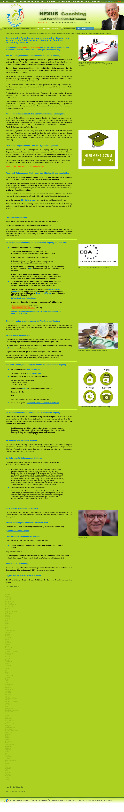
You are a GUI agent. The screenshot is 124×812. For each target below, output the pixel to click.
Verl (6, 765)
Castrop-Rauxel (10, 631)
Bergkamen (8, 613)
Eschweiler (8, 662)
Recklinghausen (10, 727)
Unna (6, 762)
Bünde (7, 627)
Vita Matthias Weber (28, 28)
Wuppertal (8, 776)
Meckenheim (9, 689)
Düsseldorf (8, 648)
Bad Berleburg (9, 601)
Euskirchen (8, 665)
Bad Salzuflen (9, 606)
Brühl (6, 625)
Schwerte (8, 748)
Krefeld (7, 686)
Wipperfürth (8, 769)
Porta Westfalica (10, 720)
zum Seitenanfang (12, 586)
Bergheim (8, 610)
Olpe (6, 713)
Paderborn (8, 717)
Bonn (6, 620)
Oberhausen (9, 712)
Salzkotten (8, 741)
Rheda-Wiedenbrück (11, 731)
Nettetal (7, 705)
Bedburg (7, 608)
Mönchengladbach (11, 698)
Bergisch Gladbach (11, 612)
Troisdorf (7, 758)
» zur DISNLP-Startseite (14, 787)
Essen (7, 663)
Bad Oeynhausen (10, 605)
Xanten (7, 777)
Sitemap (85, 22)
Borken (7, 622)
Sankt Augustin (10, 743)
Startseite (9, 33)
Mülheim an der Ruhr (11, 701)
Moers (7, 700)
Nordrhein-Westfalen (11, 710)
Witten (7, 770)
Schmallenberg (10, 745)
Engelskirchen (9, 653)
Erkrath (7, 660)
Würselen (8, 774)
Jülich (6, 670)
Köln (6, 682)
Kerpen (7, 679)
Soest (6, 753)
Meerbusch (8, 691)
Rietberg (7, 738)
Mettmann (8, 694)
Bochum (7, 618)
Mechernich (8, 688)
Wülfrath (7, 772)
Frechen (7, 667)
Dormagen (8, 639)
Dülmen (7, 644)
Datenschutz (71, 22)
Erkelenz (7, 658)
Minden (7, 696)
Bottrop (7, 624)
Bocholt (7, 617)
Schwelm (8, 746)
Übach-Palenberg (10, 760)
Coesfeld (7, 632)
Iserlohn (7, 669)
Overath (7, 715)
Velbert (7, 764)
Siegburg (8, 750)
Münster (7, 703)
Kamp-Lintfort (9, 675)
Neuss (7, 707)
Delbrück (7, 634)
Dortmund (8, 643)
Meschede (8, 693)
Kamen (7, 674)
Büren (7, 629)
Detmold (7, 636)
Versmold (8, 767)
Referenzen (82, 28)
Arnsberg (8, 598)
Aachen (7, 594)
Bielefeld (7, 615)
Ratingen (8, 726)
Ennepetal (8, 655)
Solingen (7, 755)
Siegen (7, 751)
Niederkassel (9, 708)
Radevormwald (10, 724)
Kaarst (7, 672)
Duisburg (8, 650)
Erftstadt (7, 656)
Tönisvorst (8, 757)
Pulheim (7, 722)
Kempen (7, 677)
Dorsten (7, 641)
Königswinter (9, 684)
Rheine (7, 736)
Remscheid (8, 729)
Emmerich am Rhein (11, 651)
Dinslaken (8, 637)
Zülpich (7, 779)
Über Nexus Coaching (12, 28)
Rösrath (7, 739)
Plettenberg (8, 719)
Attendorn (8, 599)
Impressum (55, 22)
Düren (7, 646)
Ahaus (7, 596)
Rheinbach (8, 732)
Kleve (6, 681)
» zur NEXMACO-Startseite (15, 791)
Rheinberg (8, 734)
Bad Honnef (8, 603)
